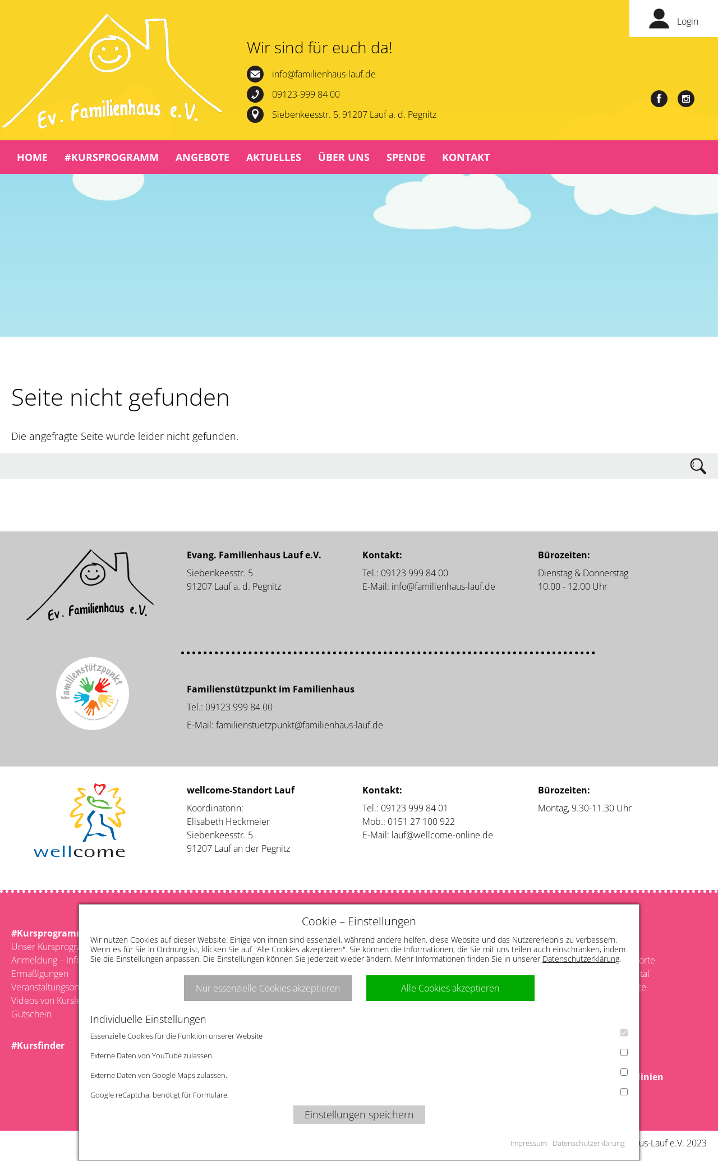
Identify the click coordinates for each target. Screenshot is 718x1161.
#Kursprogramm (112, 157)
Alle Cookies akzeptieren (450, 988)
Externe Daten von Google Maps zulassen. (359, 1074)
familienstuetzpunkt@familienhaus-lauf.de (299, 725)
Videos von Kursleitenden (61, 1000)
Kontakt (466, 157)
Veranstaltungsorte (48, 987)
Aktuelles (273, 157)
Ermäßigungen (39, 973)
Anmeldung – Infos (48, 960)
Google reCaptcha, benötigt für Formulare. (359, 1094)
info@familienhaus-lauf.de (324, 74)
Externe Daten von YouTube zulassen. (359, 1055)
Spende (405, 157)
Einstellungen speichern (359, 1114)
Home (32, 157)
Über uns (344, 157)
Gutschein (31, 1014)
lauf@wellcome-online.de (442, 835)
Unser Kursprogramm (54, 946)
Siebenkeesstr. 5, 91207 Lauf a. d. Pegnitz (354, 114)
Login (687, 21)
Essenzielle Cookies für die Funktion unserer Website (359, 1035)
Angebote (202, 157)
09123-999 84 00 (306, 94)
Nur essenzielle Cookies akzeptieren (268, 988)
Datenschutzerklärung (580, 958)
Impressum (528, 1143)
